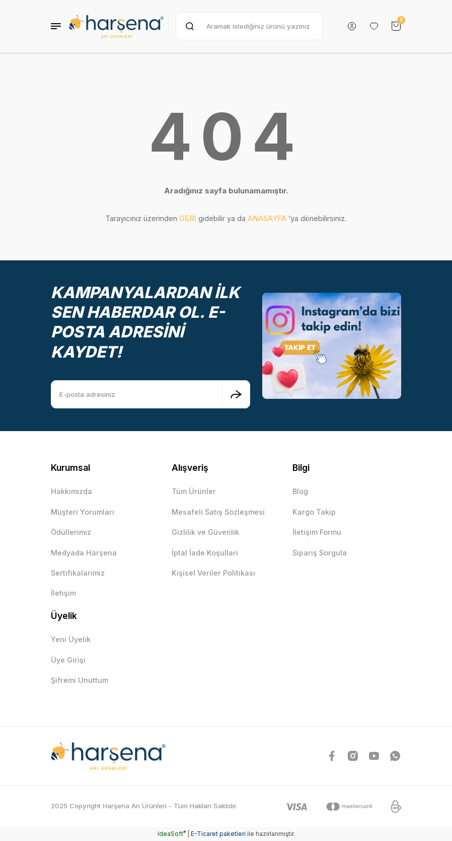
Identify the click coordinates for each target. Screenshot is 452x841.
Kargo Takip (314, 512)
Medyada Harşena (84, 552)
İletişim (63, 593)
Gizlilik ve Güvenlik (205, 532)
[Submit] (236, 394)
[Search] (249, 26)
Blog (300, 491)
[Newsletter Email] (150, 394)
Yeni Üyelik (71, 639)
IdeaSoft (172, 833)
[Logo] (116, 26)
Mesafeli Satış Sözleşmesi (218, 512)
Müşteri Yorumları (82, 512)
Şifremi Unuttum (79, 680)
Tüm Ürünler (194, 491)
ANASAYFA (267, 218)
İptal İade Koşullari (205, 552)
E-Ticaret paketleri (218, 833)
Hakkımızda (71, 491)
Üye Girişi (68, 660)
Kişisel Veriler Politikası (213, 573)
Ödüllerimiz (71, 532)
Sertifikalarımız (78, 573)
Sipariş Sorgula (319, 552)
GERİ (187, 218)
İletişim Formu (316, 532)
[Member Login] (352, 26)
